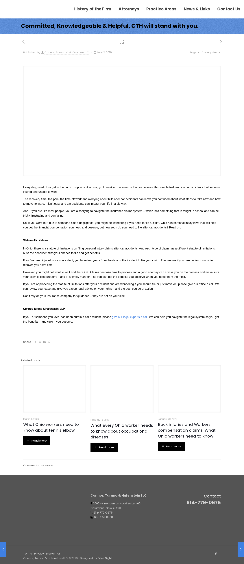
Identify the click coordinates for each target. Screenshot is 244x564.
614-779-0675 (203, 502)
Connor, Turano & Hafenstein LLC (67, 52)
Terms (27, 553)
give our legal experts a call (129, 317)
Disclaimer (53, 553)
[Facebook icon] (215, 553)
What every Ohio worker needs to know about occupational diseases (121, 431)
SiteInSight (105, 558)
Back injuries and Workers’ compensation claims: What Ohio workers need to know (187, 430)
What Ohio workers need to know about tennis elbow (51, 427)
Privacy (39, 553)
